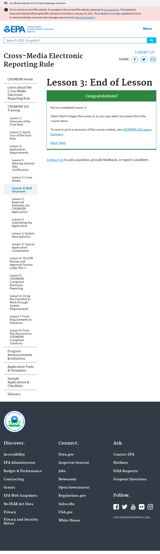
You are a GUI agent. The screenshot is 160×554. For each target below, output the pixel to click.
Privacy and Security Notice (21, 522)
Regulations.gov (72, 496)
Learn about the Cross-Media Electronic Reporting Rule (20, 93)
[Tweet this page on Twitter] (144, 59)
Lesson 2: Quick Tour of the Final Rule (20, 135)
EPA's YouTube (133, 507)
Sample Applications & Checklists (18, 382)
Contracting (14, 479)
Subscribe (67, 504)
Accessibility (14, 455)
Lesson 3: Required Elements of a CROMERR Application (21, 205)
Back (54, 143)
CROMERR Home (20, 79)
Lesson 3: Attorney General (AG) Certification (23, 165)
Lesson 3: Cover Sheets (22, 179)
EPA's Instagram (150, 507)
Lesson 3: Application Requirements (19, 149)
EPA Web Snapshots (20, 496)
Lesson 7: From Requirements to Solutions (21, 319)
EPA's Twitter (124, 507)
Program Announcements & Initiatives (20, 355)
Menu (147, 28)
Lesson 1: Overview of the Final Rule (20, 121)
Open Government (74, 488)
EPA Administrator (19, 463)
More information (85, 17)
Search (151, 40)
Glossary (14, 394)
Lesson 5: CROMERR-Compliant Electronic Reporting (17, 281)
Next (62, 143)
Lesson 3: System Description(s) (23, 235)
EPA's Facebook (116, 507)
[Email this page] (153, 59)
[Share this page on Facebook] (134, 59)
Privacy (10, 512)
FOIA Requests (125, 471)
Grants (9, 488)
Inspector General (74, 463)
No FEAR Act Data (18, 504)
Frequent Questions (130, 479)
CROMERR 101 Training (18, 108)
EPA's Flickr (141, 507)
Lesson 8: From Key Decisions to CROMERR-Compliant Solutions (21, 336)
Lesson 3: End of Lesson (22, 189)
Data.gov (66, 455)
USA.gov (66, 512)
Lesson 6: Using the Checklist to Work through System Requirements (20, 302)
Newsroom (67, 479)
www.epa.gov (111, 9)
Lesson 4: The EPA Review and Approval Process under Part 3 (21, 263)
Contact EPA (123, 455)
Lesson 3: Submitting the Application (22, 222)
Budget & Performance (23, 471)
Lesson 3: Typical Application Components (23, 247)
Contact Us (145, 52)
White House (69, 521)
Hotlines (120, 463)
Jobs (62, 471)
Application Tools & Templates (20, 368)
